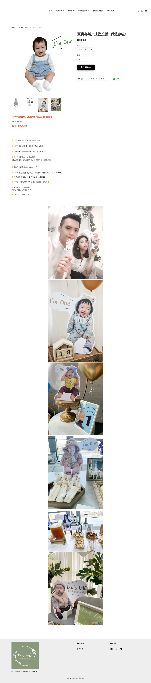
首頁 (50, 11)
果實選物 (60, 11)
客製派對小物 (83, 11)
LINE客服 (110, 11)
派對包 (71, 11)
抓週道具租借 (98, 11)
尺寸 (78, 46)
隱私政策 (75, 678)
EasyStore (34, 671)
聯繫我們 (80, 649)
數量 (78, 55)
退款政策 (81, 678)
